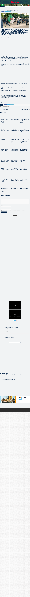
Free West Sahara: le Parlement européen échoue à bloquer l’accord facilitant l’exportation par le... (13, 374)
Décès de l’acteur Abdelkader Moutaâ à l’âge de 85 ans (11, 327)
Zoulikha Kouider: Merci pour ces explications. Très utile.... (9, 379)
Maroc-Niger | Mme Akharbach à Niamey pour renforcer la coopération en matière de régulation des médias (15, 160)
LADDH (8, 106)
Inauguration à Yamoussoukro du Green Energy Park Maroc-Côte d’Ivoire (24, 169)
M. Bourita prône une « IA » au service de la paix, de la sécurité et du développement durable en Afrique (24, 130)
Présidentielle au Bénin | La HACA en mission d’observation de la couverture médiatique (5, 140)
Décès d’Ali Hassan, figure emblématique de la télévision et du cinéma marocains (14, 330)
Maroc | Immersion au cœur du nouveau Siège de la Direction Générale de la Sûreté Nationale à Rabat (15, 317)
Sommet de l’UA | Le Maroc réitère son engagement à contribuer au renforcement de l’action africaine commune (15, 169)
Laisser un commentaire (17, 10)
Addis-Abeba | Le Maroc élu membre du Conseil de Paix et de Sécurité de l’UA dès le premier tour (5, 179)
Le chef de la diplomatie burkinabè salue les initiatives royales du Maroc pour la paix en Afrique (5, 189)
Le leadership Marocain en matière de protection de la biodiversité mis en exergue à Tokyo (24, 109)
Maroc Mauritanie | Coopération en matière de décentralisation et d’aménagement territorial (24, 179)
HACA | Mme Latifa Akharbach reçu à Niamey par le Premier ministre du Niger (24, 160)
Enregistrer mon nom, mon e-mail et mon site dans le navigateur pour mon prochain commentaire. (13, 210)
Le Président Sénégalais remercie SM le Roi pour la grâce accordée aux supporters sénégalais (5, 120)
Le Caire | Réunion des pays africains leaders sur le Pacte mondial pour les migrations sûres (15, 149)
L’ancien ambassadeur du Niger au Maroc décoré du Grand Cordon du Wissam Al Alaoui (15, 120)
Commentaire (3, 198)
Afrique (12, 10)
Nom (2, 205)
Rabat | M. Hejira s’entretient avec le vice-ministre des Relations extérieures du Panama (14, 308)
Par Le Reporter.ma (4, 10)
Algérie (3, 106)
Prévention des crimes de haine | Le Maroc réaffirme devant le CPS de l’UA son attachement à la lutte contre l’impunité (24, 140)
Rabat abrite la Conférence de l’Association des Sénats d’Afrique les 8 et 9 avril (5, 149)
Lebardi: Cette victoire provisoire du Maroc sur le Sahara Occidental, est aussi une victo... (12, 376)
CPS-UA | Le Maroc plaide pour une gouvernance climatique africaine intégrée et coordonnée (5, 169)
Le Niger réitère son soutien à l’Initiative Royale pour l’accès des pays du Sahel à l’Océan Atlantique (15, 140)
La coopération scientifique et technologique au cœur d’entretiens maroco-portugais (6, 109)
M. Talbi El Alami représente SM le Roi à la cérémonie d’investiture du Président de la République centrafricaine (5, 160)
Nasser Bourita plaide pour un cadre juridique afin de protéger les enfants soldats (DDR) (15, 189)
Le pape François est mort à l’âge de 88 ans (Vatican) (11, 337)
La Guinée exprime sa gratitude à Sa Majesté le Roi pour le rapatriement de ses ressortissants (24, 120)
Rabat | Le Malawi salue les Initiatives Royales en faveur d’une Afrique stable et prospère (24, 189)
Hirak (5, 106)
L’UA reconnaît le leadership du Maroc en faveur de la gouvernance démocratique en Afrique (15, 130)
